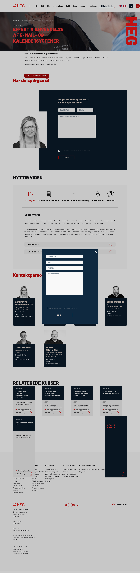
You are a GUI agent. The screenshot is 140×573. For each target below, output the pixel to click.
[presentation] (60, 301)
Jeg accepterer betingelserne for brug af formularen (63, 308)
